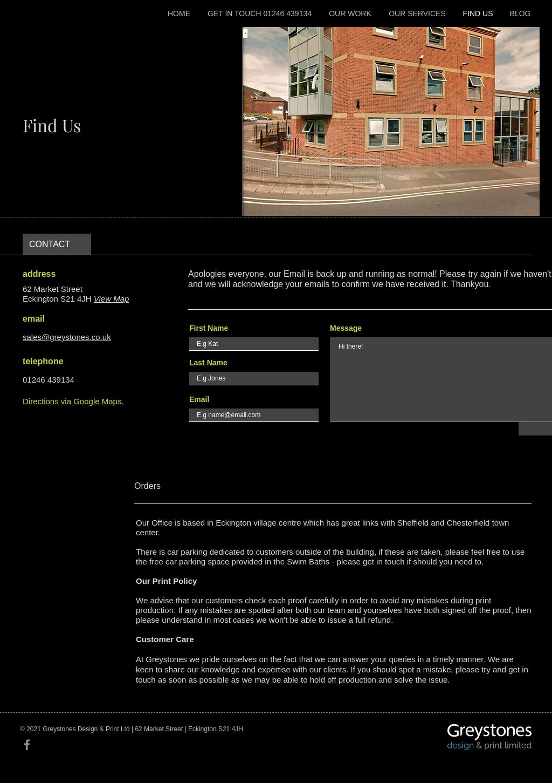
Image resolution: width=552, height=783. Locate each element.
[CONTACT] (57, 244)
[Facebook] (27, 745)
